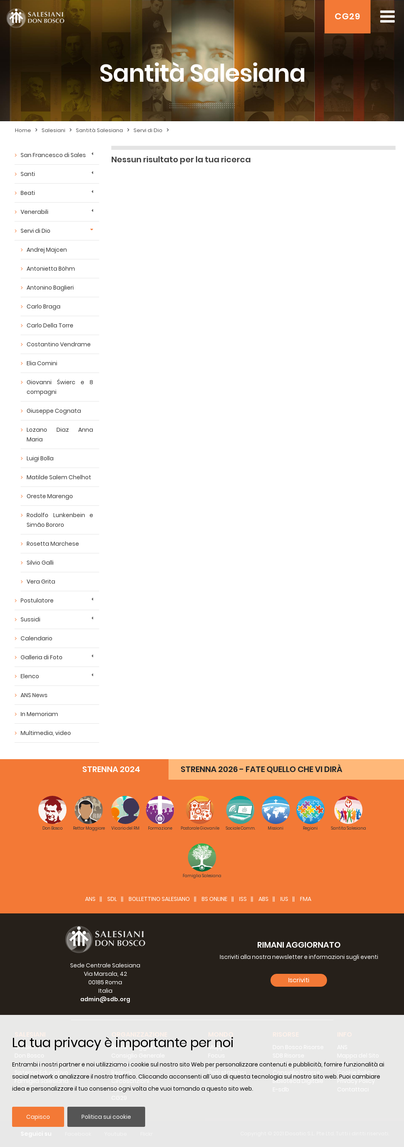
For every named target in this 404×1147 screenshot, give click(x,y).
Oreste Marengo (50, 496)
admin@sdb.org (105, 999)
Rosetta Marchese (53, 544)
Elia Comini (42, 363)
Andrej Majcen (47, 250)
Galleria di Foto (41, 657)
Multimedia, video (46, 733)
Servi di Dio (147, 130)
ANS (90, 899)
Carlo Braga (43, 306)
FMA (305, 899)
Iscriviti (298, 980)
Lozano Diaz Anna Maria (60, 434)
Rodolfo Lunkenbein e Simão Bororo (60, 520)
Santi (28, 174)
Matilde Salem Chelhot (59, 477)
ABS (263, 899)
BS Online (214, 899)
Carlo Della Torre (50, 325)
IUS (284, 899)
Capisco (38, 1117)
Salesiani (53, 130)
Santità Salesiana (99, 130)
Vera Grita (41, 582)
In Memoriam (39, 714)
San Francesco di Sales (53, 155)
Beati (28, 193)
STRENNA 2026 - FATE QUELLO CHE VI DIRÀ (261, 769)
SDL (112, 899)
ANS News (34, 695)
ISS (243, 899)
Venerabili (34, 212)
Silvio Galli (40, 563)
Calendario (36, 638)
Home (23, 130)
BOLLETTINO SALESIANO (159, 899)
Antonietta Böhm (51, 269)
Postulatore (37, 600)
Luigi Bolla (40, 458)
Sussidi (30, 619)
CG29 (347, 16)
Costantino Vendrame (59, 344)
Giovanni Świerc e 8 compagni (60, 387)
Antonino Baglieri (50, 288)
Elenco (30, 676)
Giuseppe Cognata (54, 411)
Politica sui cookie (106, 1117)
